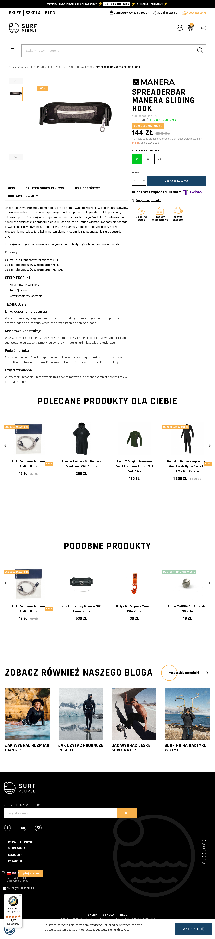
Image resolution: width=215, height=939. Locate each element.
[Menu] (20, 896)
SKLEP (15, 13)
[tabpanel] (28, 452)
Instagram (42, 828)
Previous (5, 445)
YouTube (27, 828)
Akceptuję (193, 929)
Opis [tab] (11, 188)
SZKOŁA (33, 13)
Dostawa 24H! (193, 13)
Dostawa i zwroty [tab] (23, 196)
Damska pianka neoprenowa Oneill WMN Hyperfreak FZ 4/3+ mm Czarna (187, 466)
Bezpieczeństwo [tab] (87, 188)
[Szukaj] (113, 50)
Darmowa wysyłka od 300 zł (129, 13)
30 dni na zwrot (165, 13)
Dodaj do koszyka (176, 181)
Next (209, 445)
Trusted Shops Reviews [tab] (44, 188)
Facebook (11, 828)
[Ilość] (139, 181)
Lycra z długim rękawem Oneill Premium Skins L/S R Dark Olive (134, 466)
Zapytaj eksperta (30, 873)
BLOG (50, 13)
